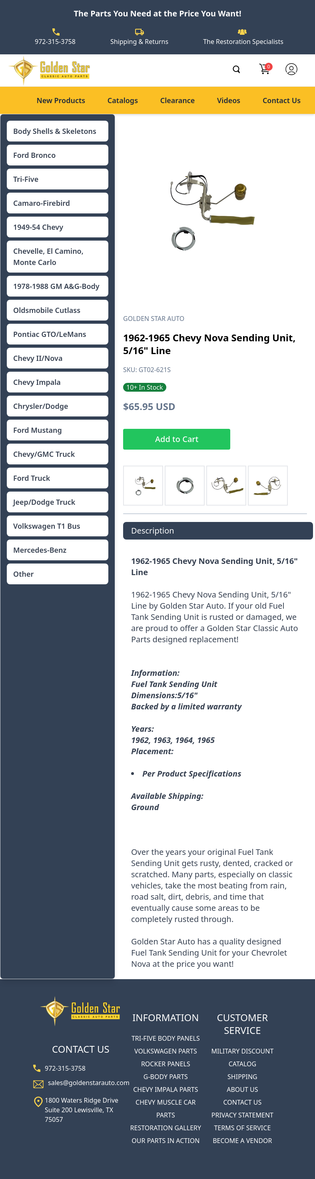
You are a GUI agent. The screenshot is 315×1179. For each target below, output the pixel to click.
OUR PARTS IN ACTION (165, 1140)
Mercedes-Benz (39, 550)
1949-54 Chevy (38, 227)
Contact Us (282, 100)
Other (23, 574)
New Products (60, 100)
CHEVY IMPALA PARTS (165, 1089)
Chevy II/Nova (37, 358)
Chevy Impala (37, 382)
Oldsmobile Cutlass (46, 310)
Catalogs (123, 100)
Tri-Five (25, 179)
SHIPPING (242, 1076)
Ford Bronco (34, 155)
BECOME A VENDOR (242, 1140)
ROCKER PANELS (165, 1064)
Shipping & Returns (139, 41)
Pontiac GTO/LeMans (49, 334)
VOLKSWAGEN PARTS (165, 1051)
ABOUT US (242, 1089)
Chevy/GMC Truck (44, 454)
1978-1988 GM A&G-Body (56, 286)
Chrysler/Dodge (40, 406)
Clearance (177, 100)
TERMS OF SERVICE (242, 1127)
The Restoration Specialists (243, 41)
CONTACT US (242, 1102)
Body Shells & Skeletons (54, 131)
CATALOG (242, 1064)
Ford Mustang (37, 430)
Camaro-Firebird (41, 203)
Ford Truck (31, 478)
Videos (228, 100)
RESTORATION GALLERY (165, 1127)
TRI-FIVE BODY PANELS (166, 1038)
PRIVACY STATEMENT (242, 1115)
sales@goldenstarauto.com (89, 1082)
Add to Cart (176, 439)
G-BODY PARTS (166, 1076)
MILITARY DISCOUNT (242, 1051)
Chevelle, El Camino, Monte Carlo (48, 256)
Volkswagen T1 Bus (46, 526)
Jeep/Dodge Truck (44, 502)
